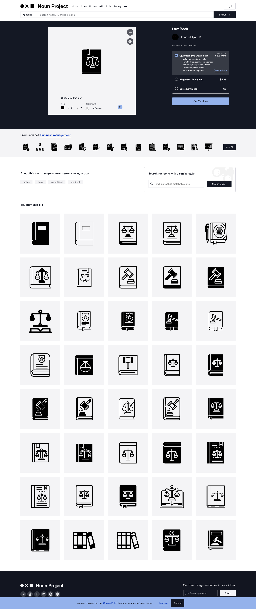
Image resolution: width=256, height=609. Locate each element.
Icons (84, 6)
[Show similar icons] (130, 41)
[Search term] (126, 14)
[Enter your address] (200, 593)
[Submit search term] (225, 14)
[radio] (200, 63)
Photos (93, 6)
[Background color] (87, 108)
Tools (108, 6)
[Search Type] (29, 14)
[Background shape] (97, 108)
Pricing (117, 6)
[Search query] (176, 184)
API (101, 6)
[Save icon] (130, 32)
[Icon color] (62, 108)
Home (75, 6)
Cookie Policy (110, 603)
